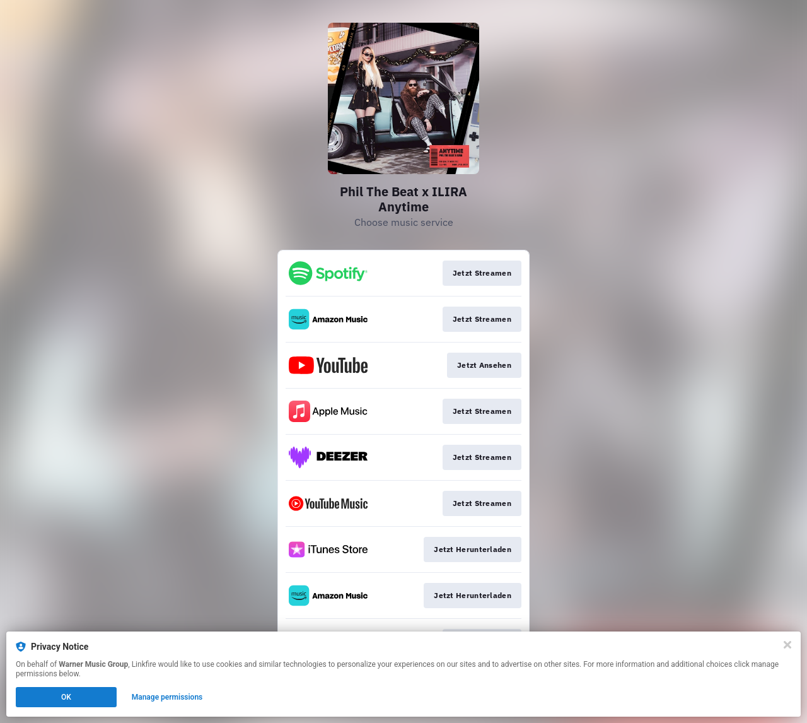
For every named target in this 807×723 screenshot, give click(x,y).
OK (66, 697)
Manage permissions (167, 697)
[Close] (787, 645)
